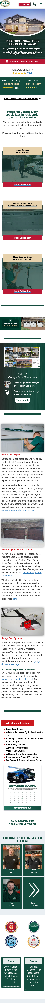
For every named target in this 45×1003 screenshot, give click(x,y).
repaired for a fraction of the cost (17, 679)
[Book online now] (22, 61)
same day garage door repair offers (18, 510)
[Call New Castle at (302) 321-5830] (11, 84)
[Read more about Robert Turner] (11, 860)
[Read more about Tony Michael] (34, 860)
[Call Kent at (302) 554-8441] (34, 84)
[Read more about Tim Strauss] (11, 893)
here (15, 599)
